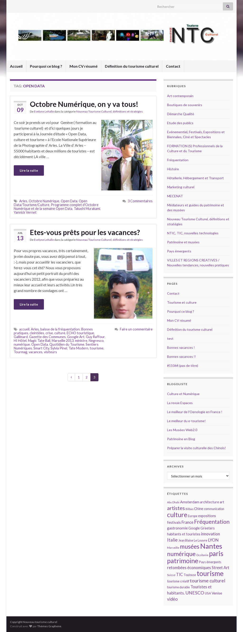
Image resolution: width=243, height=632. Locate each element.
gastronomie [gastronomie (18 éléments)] (177, 528)
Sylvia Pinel (59, 348)
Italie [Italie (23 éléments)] (172, 539)
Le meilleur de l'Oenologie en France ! (194, 412)
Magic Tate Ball (39, 341)
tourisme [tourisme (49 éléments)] (210, 573)
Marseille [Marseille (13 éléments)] (173, 547)
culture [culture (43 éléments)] (177, 515)
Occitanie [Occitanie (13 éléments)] (202, 555)
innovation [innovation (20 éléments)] (210, 533)
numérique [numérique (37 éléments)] (181, 553)
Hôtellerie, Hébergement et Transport (195, 178)
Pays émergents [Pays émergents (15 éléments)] (210, 562)
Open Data (69, 201)
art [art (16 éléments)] (222, 502)
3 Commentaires (140, 201)
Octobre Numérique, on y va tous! (84, 104)
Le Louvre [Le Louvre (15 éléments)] (200, 540)
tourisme (96, 348)
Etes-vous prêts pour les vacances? (85, 232)
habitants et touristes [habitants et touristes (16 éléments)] (183, 534)
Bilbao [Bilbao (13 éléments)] (189, 509)
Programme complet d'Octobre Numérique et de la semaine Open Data (56, 207)
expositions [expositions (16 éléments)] (207, 516)
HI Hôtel (20, 341)
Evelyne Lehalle (44, 111)
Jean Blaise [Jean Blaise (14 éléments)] (185, 540)
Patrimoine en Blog (181, 439)
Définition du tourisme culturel (132, 66)
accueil (24, 329)
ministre (81, 341)
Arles (23, 201)
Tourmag (20, 352)
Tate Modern (78, 348)
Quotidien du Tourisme (66, 344)
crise (49, 333)
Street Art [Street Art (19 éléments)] (220, 567)
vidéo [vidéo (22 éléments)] (172, 599)
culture (59, 333)
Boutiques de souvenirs (184, 105)
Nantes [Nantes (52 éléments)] (211, 546)
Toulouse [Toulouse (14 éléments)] (190, 575)
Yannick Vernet (25, 212)
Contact (173, 66)
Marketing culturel (180, 187)
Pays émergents (179, 251)
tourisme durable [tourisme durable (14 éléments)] (178, 587)
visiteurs (50, 352)
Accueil (16, 66)
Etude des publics (180, 123)
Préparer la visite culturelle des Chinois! (196, 448)
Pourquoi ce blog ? (46, 66)
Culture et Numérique (183, 394)
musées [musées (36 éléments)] (189, 546)
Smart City (41, 348)
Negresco (96, 341)
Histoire (173, 169)
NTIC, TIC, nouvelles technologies (193, 233)
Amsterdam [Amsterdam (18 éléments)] (189, 502)
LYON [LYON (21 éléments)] (213, 540)
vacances (35, 352)
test (170, 338)
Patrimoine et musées (183, 242)
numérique (22, 344)
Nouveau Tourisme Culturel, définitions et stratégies (109, 111)
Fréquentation (177, 160)
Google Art (75, 337)
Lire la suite (29, 170)
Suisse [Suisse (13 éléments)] (171, 575)
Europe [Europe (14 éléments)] (192, 516)
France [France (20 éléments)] (187, 522)
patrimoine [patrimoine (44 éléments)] (182, 561)
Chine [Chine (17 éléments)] (198, 508)
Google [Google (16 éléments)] (194, 528)
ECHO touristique (80, 333)
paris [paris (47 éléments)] (216, 553)
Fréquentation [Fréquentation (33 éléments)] (211, 521)
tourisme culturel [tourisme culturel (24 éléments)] (207, 580)
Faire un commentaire (136, 329)
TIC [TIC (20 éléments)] (179, 574)
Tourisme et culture (181, 302)
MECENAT (175, 196)
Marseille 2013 (63, 341)
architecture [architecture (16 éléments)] (209, 502)
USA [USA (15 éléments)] (208, 593)
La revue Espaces (180, 403)
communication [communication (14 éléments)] (214, 509)
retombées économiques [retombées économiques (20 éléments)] (189, 567)
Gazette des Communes (47, 337)
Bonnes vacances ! (181, 347)
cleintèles (37, 333)
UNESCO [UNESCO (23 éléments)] (194, 592)
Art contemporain (180, 96)
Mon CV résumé (84, 66)
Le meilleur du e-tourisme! (186, 421)
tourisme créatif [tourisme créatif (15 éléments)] (178, 581)
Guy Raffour (95, 337)
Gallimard (21, 337)
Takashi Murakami (87, 209)
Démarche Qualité (180, 114)
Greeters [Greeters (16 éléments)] (208, 528)
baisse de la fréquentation (60, 329)
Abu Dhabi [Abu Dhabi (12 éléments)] (173, 502)
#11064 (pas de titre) (182, 365)
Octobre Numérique (44, 201)
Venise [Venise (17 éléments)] (217, 593)
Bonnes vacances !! (181, 356)
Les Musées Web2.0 (182, 430)
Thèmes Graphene (49, 626)
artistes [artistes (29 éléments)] (176, 508)
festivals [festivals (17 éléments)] (174, 522)
